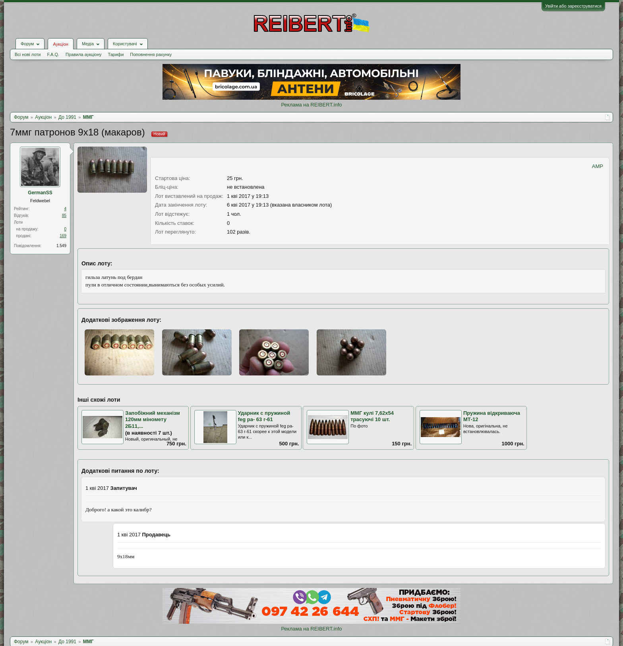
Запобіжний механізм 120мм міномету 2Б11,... (152, 419)
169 (63, 236)
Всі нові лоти (28, 54)
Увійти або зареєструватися (573, 6)
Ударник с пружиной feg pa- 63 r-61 (264, 416)
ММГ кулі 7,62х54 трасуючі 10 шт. (372, 416)
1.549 (61, 246)
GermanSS (40, 192)
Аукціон (60, 44)
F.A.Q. (53, 54)
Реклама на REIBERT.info (311, 105)
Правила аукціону (83, 54)
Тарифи (116, 54)
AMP (597, 166)
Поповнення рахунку (151, 54)
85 (64, 215)
